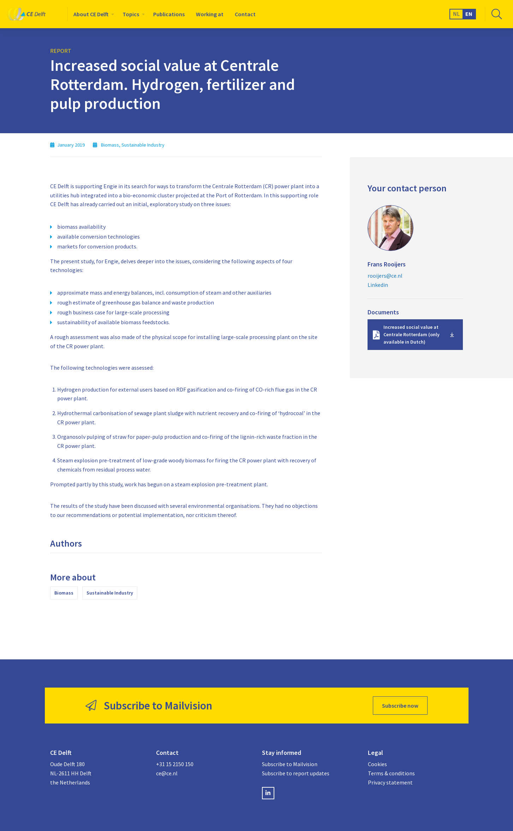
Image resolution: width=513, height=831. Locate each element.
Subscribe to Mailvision (289, 764)
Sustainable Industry (110, 593)
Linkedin (378, 284)
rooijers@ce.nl (385, 275)
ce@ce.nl (167, 773)
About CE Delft (90, 14)
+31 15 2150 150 (174, 764)
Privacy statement (390, 782)
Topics (131, 14)
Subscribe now (400, 705)
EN (468, 13)
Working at (209, 14)
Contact (245, 14)
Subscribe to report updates (295, 773)
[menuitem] (92, 14)
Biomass (63, 593)
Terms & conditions (391, 773)
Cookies (377, 764)
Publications (169, 14)
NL (456, 13)
